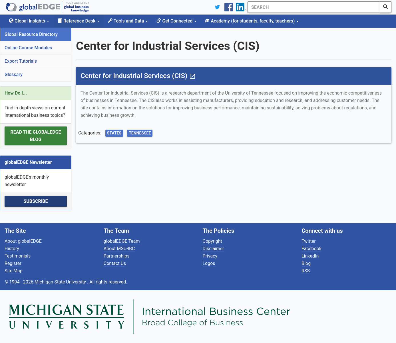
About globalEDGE (23, 241)
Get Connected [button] (176, 21)
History (12, 248)
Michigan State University (61, 282)
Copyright (212, 241)
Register (13, 263)
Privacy (210, 256)
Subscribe (35, 201)
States (114, 133)
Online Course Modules (28, 47)
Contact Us (115, 263)
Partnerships (117, 256)
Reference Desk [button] (78, 21)
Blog (306, 263)
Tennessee (140, 133)
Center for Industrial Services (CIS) (138, 76)
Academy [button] (252, 21)
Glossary (14, 74)
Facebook (311, 248)
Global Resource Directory (31, 34)
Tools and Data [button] (128, 21)
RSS (305, 270)
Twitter (308, 241)
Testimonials (18, 256)
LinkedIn (310, 256)
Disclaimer (213, 248)
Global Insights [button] (29, 21)
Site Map (14, 270)
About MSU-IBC (119, 248)
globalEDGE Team (122, 241)
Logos (209, 263)
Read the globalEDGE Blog (35, 135)
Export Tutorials (21, 61)
